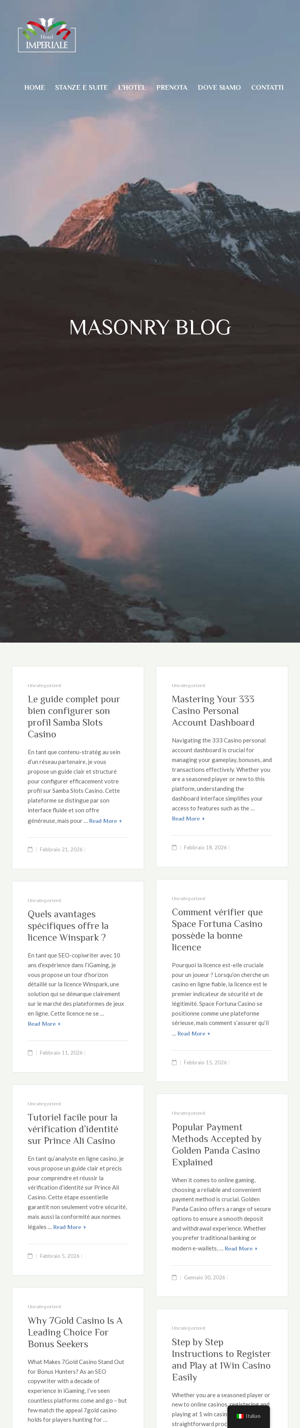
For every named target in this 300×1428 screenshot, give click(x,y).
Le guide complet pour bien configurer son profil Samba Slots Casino (74, 716)
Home (34, 87)
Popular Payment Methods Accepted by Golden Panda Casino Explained (217, 1144)
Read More (103, 820)
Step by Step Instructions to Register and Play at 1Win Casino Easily (221, 1359)
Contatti (267, 87)
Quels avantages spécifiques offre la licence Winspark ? (68, 925)
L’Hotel (132, 87)
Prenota (172, 87)
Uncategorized (44, 685)
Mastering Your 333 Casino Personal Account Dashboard (213, 710)
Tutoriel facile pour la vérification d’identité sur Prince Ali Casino (73, 1129)
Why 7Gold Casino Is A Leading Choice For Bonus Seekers (75, 1332)
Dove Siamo (219, 87)
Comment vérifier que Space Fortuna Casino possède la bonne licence (217, 929)
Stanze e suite (81, 87)
